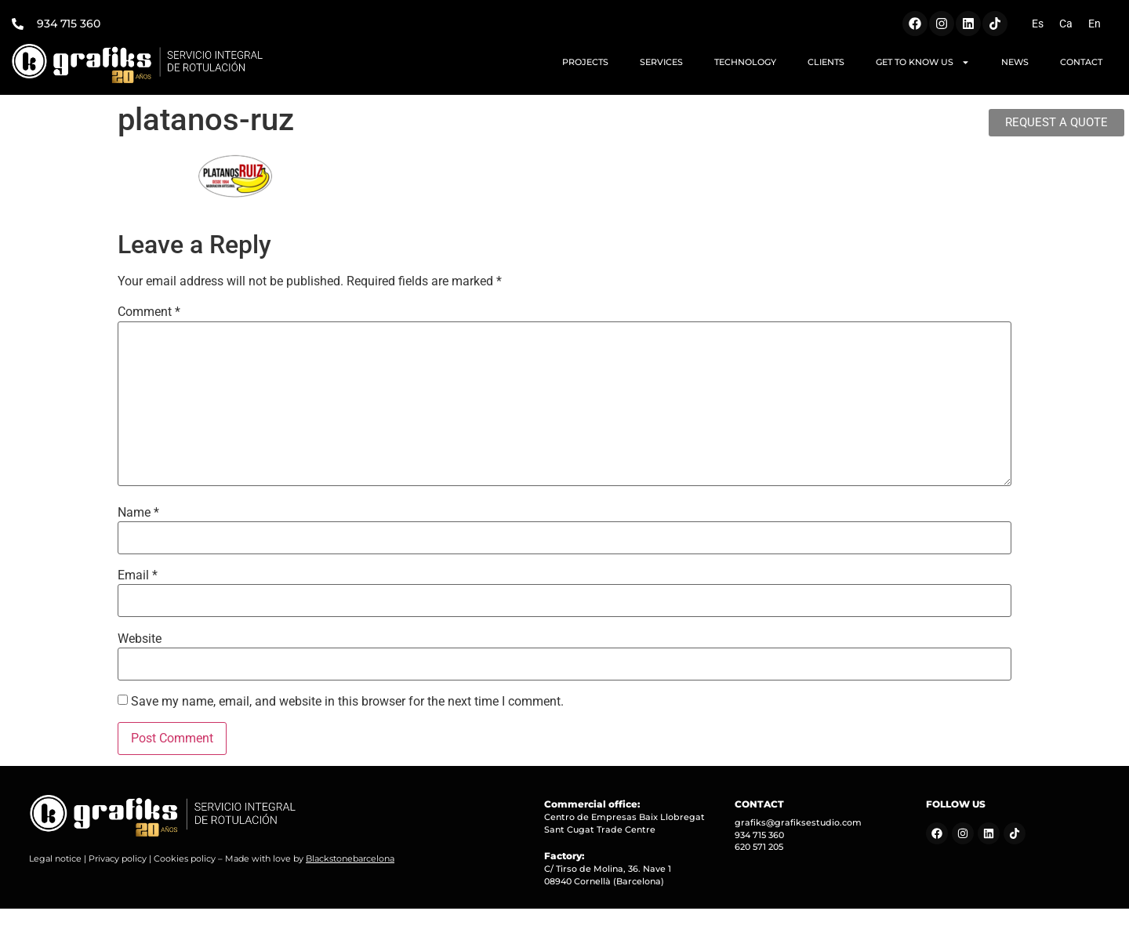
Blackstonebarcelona (350, 858)
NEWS (1015, 61)
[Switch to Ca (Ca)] (1065, 23)
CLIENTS (826, 61)
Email (138, 575)
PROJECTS (585, 61)
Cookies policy (185, 858)
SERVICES (661, 61)
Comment (149, 312)
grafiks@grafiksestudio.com (798, 822)
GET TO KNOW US (923, 62)
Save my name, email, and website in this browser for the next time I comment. (347, 701)
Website (140, 639)
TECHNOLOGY (745, 61)
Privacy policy (118, 858)
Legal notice (55, 858)
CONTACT (1081, 61)
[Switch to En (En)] (1094, 23)
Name (138, 512)
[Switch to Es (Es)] (1037, 23)
